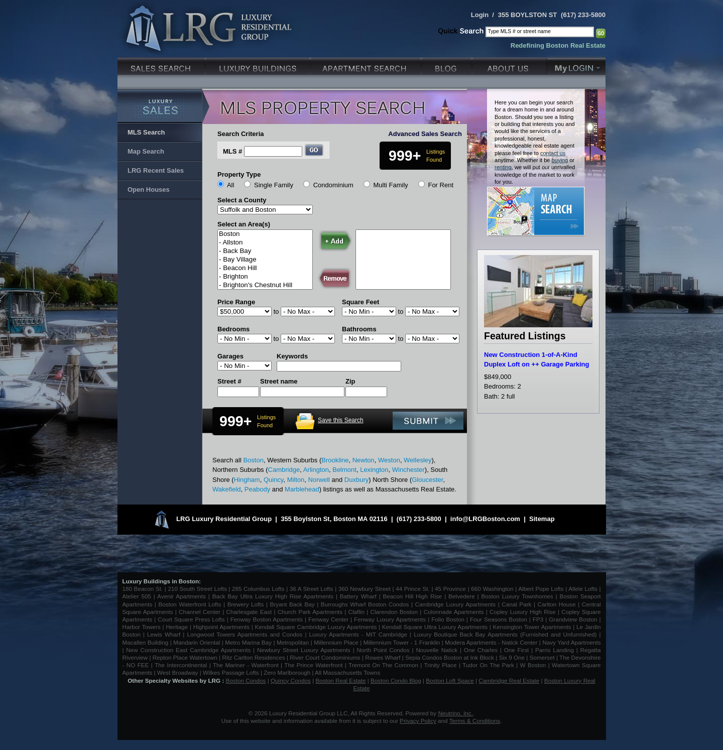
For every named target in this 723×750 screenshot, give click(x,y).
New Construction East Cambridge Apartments (188, 650)
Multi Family (390, 185)
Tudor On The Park (488, 665)
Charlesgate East (249, 611)
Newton (363, 460)
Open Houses (149, 189)
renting (503, 167)
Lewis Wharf (163, 634)
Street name (278, 381)
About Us (510, 65)
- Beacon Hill (265, 268)
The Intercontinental (181, 665)
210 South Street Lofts (197, 588)
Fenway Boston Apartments (266, 619)
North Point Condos (383, 650)
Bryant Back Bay (292, 604)
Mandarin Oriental (196, 642)
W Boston (534, 665)
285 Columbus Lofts (258, 588)
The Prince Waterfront (313, 665)
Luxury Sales (161, 65)
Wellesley (417, 460)
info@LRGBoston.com (485, 519)
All (230, 185)
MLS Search (146, 132)
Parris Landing (554, 650)
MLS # (232, 151)
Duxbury (356, 479)
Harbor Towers (142, 626)
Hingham (247, 479)
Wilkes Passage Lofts (231, 672)
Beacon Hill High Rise (412, 596)
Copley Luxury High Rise (523, 611)
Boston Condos (246, 680)
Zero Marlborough (287, 672)
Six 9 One (512, 657)
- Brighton (265, 277)
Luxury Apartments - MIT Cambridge (358, 634)
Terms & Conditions (474, 720)
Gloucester (427, 479)
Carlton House (557, 604)
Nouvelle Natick (436, 650)
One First (516, 650)
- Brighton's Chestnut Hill (265, 285)
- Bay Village (265, 260)
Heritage (177, 626)
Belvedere (461, 596)
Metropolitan (294, 642)
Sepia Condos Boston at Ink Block (449, 657)
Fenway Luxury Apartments (390, 619)
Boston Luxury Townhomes (517, 596)
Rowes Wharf (382, 657)
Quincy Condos (291, 680)
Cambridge (284, 469)
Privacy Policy (418, 720)
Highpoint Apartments (222, 626)
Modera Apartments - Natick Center (491, 642)
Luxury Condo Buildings (258, 65)
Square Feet (360, 302)
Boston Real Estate (340, 680)
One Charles (481, 650)
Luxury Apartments (366, 65)
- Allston (265, 242)
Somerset (542, 657)
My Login (576, 65)
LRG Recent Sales (156, 170)
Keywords (292, 356)
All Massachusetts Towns (347, 672)
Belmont (344, 469)
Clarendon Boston (394, 611)
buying (560, 160)
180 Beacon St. (143, 588)
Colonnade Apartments (454, 611)
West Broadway (177, 672)
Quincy (274, 479)
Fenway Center (328, 619)
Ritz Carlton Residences (253, 657)
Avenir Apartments (181, 596)
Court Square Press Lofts (191, 619)
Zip (350, 381)
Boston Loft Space (450, 680)
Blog (447, 65)
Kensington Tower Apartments (532, 626)
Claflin (357, 611)
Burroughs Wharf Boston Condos (365, 604)
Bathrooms (359, 329)
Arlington (316, 469)
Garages (230, 356)
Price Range (236, 302)
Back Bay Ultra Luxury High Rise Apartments (272, 596)
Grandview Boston (573, 619)
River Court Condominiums (325, 657)
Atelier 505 (138, 596)
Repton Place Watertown (185, 657)
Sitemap (542, 519)
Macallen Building (146, 642)
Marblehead (302, 489)
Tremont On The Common (383, 665)
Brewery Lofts (245, 604)
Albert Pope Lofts (540, 588)
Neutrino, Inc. (455, 713)
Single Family (273, 185)
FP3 (539, 619)
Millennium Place (336, 642)
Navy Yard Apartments (571, 642)
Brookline (334, 460)
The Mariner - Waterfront (246, 665)
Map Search (146, 151)
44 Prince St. (413, 588)
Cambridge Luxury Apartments (455, 604)
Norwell (319, 479)
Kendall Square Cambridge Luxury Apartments (317, 626)
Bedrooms (233, 329)
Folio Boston (447, 619)
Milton (296, 479)
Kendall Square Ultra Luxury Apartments (435, 626)
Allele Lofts (582, 588)
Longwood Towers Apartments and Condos (244, 634)
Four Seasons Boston (499, 619)
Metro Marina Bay (248, 642)
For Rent (440, 185)
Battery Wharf (358, 596)
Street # (229, 381)
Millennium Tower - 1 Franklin (402, 642)
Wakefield (226, 489)
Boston (265, 234)
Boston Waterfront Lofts (189, 604)
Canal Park (516, 604)
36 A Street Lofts (311, 588)
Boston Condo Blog (396, 680)
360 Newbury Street (364, 588)
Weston (389, 460)
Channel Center (199, 611)
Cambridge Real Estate (508, 680)
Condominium (333, 185)
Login (480, 15)
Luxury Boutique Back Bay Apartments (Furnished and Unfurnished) (505, 634)
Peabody (257, 489)
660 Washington (492, 588)
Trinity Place (441, 665)
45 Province (450, 588)
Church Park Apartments (310, 611)
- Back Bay (265, 251)
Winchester (408, 469)
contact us (552, 153)
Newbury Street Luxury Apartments (303, 650)
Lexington (374, 469)
